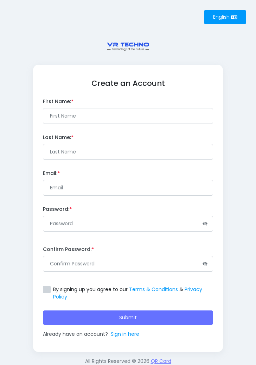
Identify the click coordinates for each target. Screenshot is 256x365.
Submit (128, 317)
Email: (51, 173)
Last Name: (58, 137)
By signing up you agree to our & (127, 293)
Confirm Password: (68, 249)
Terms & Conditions (153, 289)
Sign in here (125, 334)
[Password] (128, 224)
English (225, 16)
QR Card (161, 361)
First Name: (58, 101)
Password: (57, 209)
